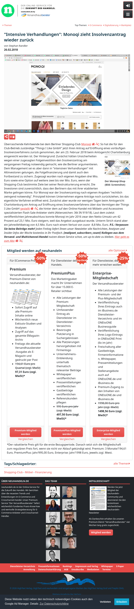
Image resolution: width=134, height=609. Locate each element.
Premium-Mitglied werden (25, 432)
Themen (7, 25)
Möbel (29, 472)
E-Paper (120, 566)
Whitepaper (107, 566)
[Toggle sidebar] (128, 5)
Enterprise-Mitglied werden (108, 432)
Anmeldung (29, 569)
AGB (66, 569)
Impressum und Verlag (86, 566)
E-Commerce (95, 25)
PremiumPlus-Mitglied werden (67, 432)
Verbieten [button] (105, 601)
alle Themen (121, 463)
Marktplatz (125, 25)
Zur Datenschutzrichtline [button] (54, 603)
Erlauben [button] (122, 601)
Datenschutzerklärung (49, 569)
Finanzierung (43, 472)
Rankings (67, 566)
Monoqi (86, 144)
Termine (106, 569)
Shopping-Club (13, 472)
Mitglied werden (101, 532)
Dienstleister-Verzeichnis (22, 566)
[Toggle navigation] (128, 14)
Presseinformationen (49, 566)
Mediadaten (93, 569)
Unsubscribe (77, 569)
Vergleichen (25, 439)
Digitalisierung (111, 25)
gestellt (25, 208)
